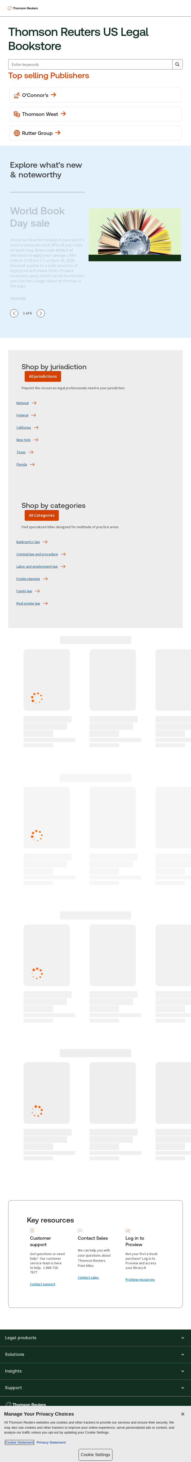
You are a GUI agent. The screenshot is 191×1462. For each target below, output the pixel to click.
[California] (24, 428)
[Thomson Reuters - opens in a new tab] (26, 1405)
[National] (23, 403)
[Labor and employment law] (37, 567)
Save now (18, 298)
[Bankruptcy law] (28, 542)
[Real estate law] (28, 603)
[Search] (177, 64)
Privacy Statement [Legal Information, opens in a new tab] (50, 1442)
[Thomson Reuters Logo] (23, 8)
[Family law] (24, 591)
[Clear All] (167, 64)
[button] (95, 1338)
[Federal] (22, 415)
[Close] (182, 1414)
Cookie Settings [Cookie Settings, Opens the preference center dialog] (95, 1455)
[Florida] (22, 465)
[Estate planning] (28, 579)
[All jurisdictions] (43, 376)
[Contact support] (42, 1284)
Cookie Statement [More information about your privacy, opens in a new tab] (19, 1442)
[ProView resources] (140, 1280)
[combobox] (95, 64)
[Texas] (21, 452)
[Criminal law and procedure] (37, 554)
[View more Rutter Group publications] (95, 133)
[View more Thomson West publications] (95, 114)
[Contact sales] (88, 1278)
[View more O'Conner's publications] (95, 95)
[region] (95, 1434)
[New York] (23, 440)
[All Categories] (42, 515)
